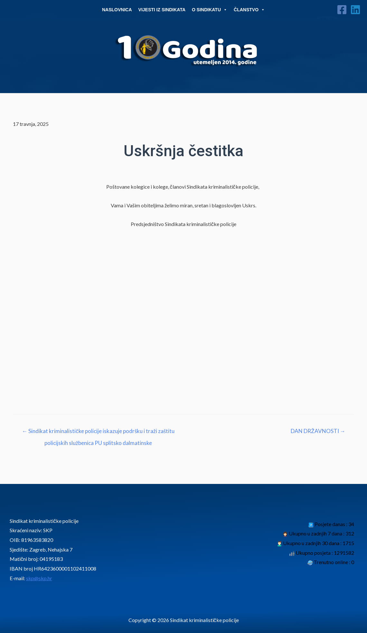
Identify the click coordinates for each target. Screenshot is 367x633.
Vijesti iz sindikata (162, 9)
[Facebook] (342, 10)
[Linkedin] (355, 10)
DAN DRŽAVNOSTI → (317, 431)
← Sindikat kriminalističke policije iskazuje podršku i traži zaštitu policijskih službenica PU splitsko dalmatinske (98, 433)
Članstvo (249, 9)
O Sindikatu (209, 9)
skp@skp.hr (39, 578)
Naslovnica (117, 9)
